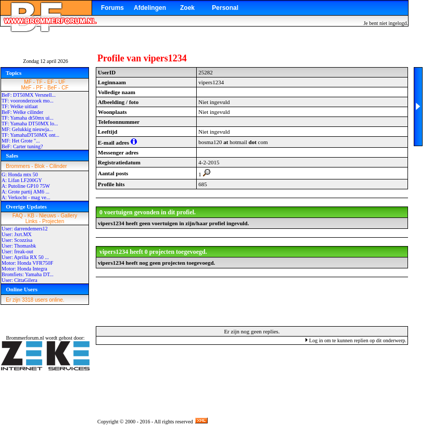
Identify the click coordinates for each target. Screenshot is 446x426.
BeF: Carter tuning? (22, 146)
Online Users (21, 289)
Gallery (69, 215)
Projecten (53, 221)
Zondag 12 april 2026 (45, 61)
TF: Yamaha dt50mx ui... (28, 118)
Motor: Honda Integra (24, 269)
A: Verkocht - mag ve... (26, 197)
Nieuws (47, 215)
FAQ (17, 215)
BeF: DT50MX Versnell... (29, 95)
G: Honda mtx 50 (20, 174)
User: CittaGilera (19, 280)
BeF (52, 88)
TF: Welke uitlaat (20, 106)
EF (50, 82)
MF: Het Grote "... (21, 141)
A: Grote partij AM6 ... (25, 192)
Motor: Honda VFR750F (27, 263)
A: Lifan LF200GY (22, 180)
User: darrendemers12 (25, 228)
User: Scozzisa (17, 240)
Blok (39, 166)
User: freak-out (17, 251)
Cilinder (58, 166)
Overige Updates (26, 206)
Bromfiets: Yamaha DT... (28, 274)
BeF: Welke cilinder (22, 112)
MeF (26, 88)
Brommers (18, 166)
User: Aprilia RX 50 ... (25, 257)
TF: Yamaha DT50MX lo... (30, 123)
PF (39, 88)
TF (39, 82)
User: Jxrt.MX (17, 234)
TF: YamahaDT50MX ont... (30, 135)
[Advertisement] (252, 301)
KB (31, 215)
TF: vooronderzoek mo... (28, 101)
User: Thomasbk (19, 246)
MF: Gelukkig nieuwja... (27, 129)
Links (31, 221)
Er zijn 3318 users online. (35, 300)
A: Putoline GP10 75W (26, 186)
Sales (12, 155)
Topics (13, 73)
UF (61, 82)
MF (27, 82)
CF (64, 88)
